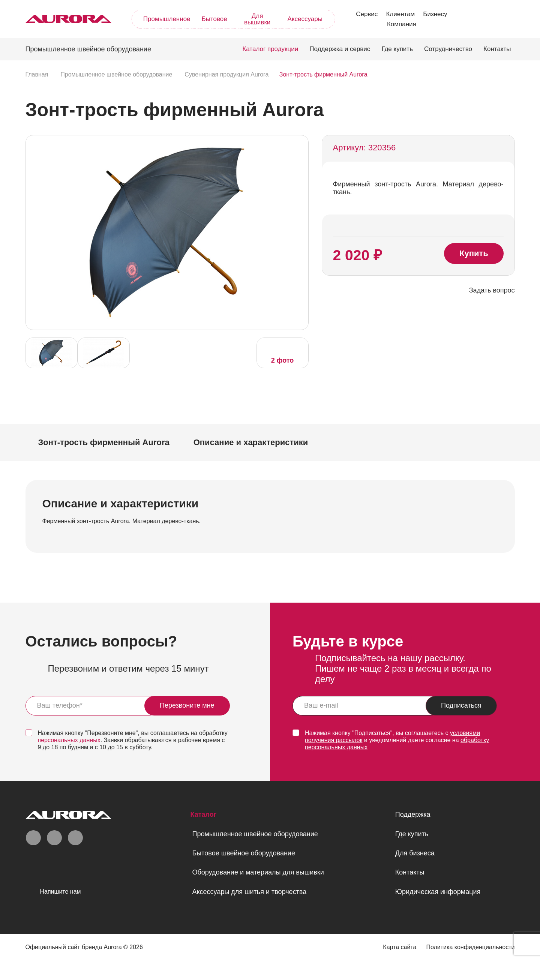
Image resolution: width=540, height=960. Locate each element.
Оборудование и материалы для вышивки (258, 872)
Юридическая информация (438, 892)
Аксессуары (305, 18)
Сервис (367, 14)
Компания (401, 24)
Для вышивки (257, 19)
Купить (473, 253)
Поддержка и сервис (339, 48)
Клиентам (400, 14)
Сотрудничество (448, 48)
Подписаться (461, 705)
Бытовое (214, 18)
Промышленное (166, 18)
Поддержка (412, 814)
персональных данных (69, 740)
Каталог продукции (270, 48)
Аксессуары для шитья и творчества (249, 892)
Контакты (497, 48)
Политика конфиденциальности (470, 947)
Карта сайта (399, 947)
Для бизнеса (415, 853)
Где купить (397, 48)
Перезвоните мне (187, 705)
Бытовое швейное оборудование (243, 853)
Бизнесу (435, 14)
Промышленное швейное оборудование (255, 834)
